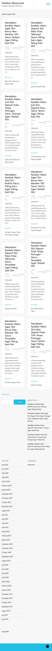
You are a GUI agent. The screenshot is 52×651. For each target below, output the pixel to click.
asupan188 (5, 632)
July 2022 (5, 465)
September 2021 (7, 506)
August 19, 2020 (7, 349)
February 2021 (6, 536)
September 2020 (7, 557)
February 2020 (7, 586)
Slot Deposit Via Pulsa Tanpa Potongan (38, 229)
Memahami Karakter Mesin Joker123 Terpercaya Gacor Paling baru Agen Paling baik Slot (39, 446)
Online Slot (8, 53)
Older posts (5, 394)
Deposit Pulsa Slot (11, 309)
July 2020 (5, 565)
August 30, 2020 (33, 51)
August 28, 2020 (7, 125)
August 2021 (6, 511)
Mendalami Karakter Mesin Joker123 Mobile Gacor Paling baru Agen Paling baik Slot (12, 183)
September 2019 (7, 607)
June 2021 (5, 519)
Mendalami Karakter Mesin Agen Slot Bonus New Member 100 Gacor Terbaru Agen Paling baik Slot (12, 33)
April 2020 (5, 577)
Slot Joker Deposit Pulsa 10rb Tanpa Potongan (12, 233)
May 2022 (5, 473)
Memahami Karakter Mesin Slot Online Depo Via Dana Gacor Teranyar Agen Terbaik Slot (37, 437)
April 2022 (5, 477)
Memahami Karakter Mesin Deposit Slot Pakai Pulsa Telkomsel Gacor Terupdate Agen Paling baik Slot (12, 258)
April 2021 (5, 527)
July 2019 (5, 615)
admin (14, 48)
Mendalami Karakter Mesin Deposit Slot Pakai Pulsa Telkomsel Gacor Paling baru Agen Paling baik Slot (38, 34)
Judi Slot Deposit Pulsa (38, 87)
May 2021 (5, 523)
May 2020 (5, 573)
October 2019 (6, 602)
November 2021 (7, 498)
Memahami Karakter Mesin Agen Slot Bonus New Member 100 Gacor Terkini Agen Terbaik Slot (38, 182)
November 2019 (7, 598)
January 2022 (6, 490)
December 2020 (7, 544)
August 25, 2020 (33, 197)
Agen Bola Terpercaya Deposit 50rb (12, 82)
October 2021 (6, 502)
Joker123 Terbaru (36, 385)
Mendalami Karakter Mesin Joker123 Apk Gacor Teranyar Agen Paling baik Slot (37, 406)
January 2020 (6, 590)
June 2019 (5, 619)
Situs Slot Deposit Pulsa (12, 382)
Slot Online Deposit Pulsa (37, 310)
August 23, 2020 (7, 198)
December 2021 (7, 494)
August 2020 (6, 561)
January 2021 (6, 540)
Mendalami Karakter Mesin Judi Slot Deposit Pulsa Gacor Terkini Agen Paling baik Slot (38, 107)
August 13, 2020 (33, 352)
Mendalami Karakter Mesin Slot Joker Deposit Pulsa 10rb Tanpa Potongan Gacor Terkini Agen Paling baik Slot (38, 335)
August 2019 (6, 611)
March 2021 (6, 531)
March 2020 (6, 582)
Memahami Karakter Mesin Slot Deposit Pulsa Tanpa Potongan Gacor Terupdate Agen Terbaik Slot (38, 254)
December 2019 (7, 594)
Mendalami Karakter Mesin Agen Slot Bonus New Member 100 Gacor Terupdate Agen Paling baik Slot (12, 332)
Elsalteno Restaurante (13, 3)
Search (19, 402)
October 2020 (6, 552)
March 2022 (6, 481)
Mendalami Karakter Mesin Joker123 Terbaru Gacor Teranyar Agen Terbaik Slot (38, 427)
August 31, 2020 (7, 48)
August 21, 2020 (7, 275)
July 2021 (5, 515)
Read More (8, 77)
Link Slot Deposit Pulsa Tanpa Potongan (38, 158)
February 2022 (6, 486)
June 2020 (5, 569)
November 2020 (7, 548)
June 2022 (5, 469)
